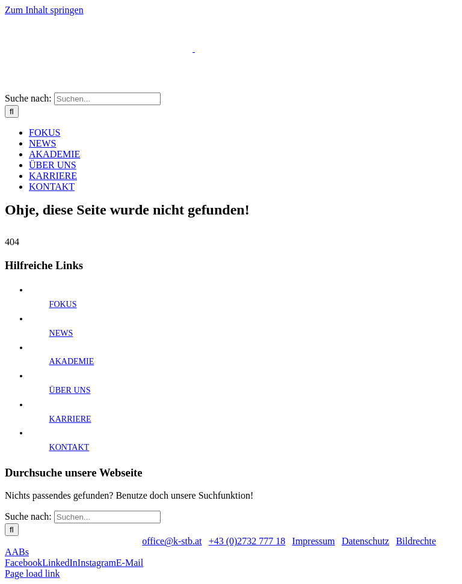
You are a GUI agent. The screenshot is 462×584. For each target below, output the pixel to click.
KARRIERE (70, 419)
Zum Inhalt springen (44, 10)
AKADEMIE (71, 361)
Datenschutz (365, 541)
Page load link (32, 573)
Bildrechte (416, 541)
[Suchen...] (107, 99)
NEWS (61, 333)
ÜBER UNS (70, 390)
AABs (17, 552)
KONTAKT (69, 447)
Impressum (313, 541)
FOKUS (63, 304)
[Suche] (12, 111)
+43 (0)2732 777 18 (247, 541)
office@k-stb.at (172, 541)
